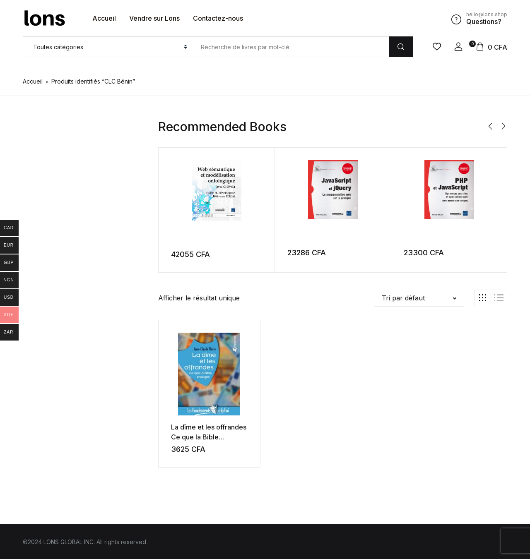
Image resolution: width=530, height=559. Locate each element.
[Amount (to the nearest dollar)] (291, 46)
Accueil (104, 18)
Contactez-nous (218, 18)
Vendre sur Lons (154, 18)
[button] (458, 46)
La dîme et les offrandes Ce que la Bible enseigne (202, 436)
